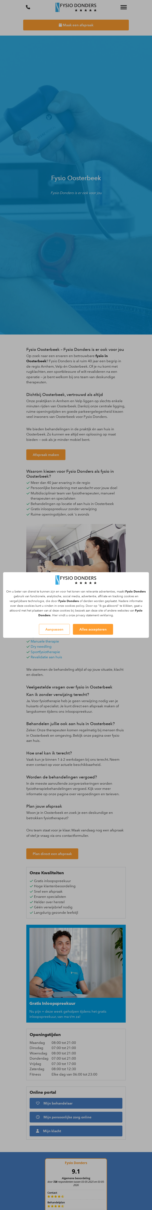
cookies (129, 596)
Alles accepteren (93, 629)
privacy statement (87, 615)
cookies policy (74, 606)
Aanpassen (54, 629)
